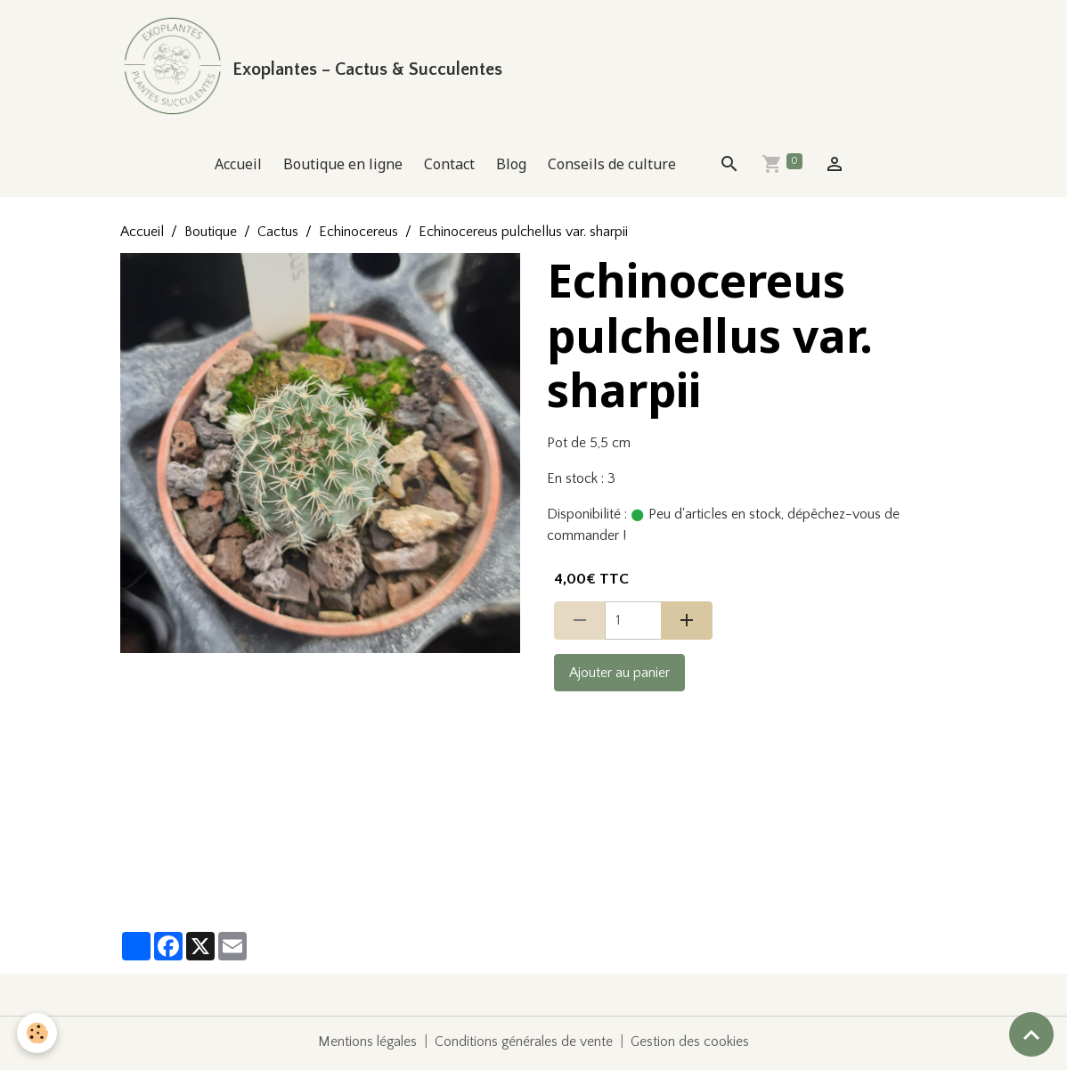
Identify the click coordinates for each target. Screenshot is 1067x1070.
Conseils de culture (612, 167)
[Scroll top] (1031, 1034)
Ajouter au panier (619, 676)
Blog (511, 167)
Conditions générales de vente (525, 1045)
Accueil (238, 167)
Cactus (277, 235)
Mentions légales (366, 1045)
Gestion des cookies (692, 1045)
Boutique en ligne (343, 167)
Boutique (210, 235)
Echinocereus (358, 235)
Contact (449, 167)
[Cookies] (38, 1033)
